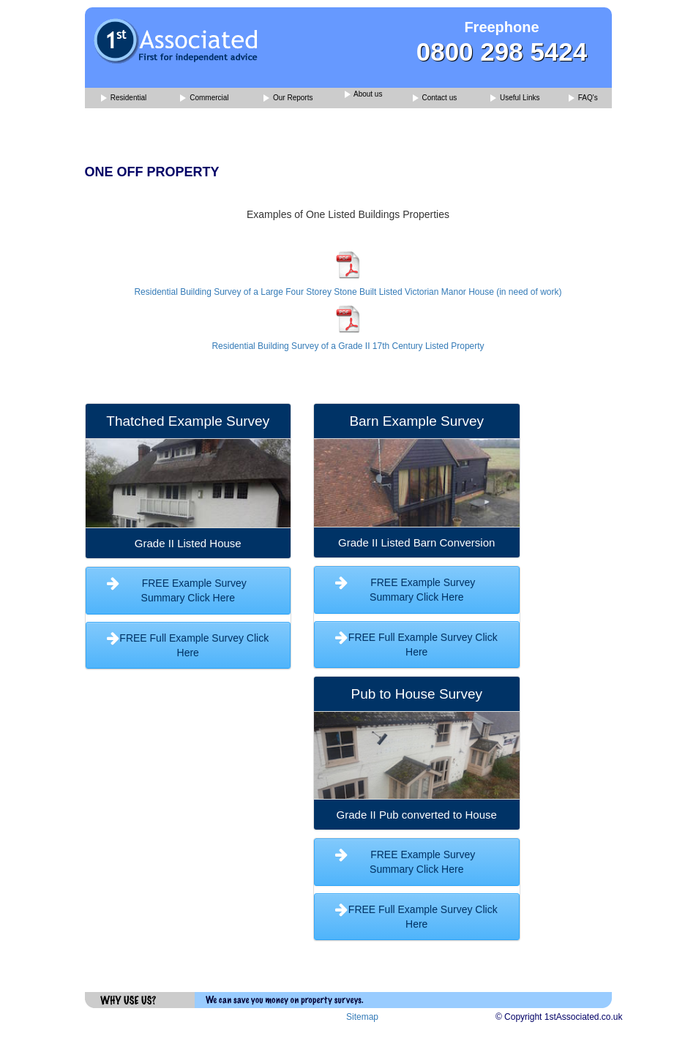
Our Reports (288, 98)
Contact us (435, 98)
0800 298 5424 (502, 51)
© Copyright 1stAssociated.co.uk (559, 1017)
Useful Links (514, 98)
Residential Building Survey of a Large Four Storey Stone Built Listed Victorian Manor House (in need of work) (347, 292)
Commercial (204, 98)
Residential (123, 98)
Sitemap (362, 1017)
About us (364, 95)
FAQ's (583, 98)
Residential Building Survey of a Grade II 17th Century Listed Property (348, 346)
